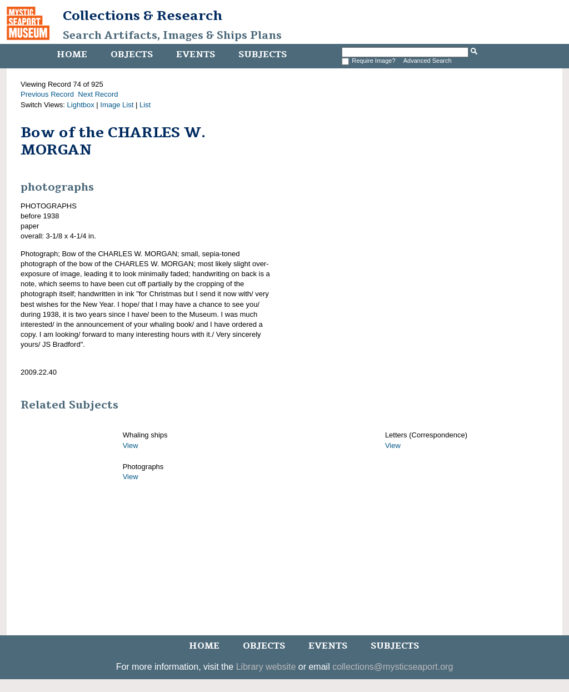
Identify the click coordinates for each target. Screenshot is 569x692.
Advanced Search (427, 60)
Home (72, 54)
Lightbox (80, 105)
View (130, 445)
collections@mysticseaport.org (392, 666)
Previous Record (47, 94)
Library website (266, 666)
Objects (132, 54)
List (145, 105)
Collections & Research (142, 15)
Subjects (262, 54)
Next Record (98, 94)
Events (195, 54)
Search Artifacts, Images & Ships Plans (172, 35)
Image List (116, 105)
